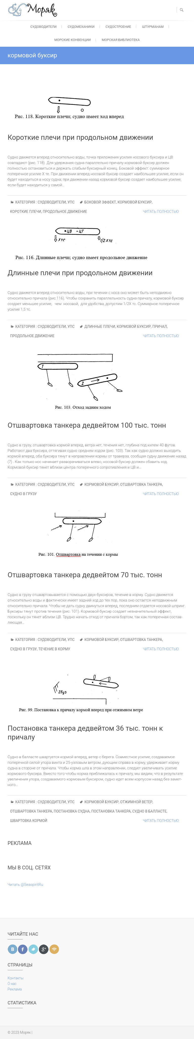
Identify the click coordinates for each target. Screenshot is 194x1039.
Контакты (15, 978)
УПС (71, 202)
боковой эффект (100, 202)
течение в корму (54, 649)
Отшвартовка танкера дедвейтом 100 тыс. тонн (87, 425)
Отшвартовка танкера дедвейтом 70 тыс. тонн (85, 575)
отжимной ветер (136, 802)
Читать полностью (161, 212)
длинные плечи (99, 327)
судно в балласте (149, 811)
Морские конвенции (72, 40)
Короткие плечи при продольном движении (80, 137)
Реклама (15, 989)
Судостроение (118, 27)
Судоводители (43, 27)
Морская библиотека (121, 40)
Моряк (25, 1032)
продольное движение (65, 212)
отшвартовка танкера (141, 484)
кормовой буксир (134, 202)
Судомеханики (81, 27)
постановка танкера (111, 811)
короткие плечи (25, 212)
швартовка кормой (28, 821)
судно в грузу (23, 494)
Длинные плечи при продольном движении (80, 273)
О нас (12, 984)
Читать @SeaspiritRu (25, 884)
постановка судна (72, 811)
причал (159, 327)
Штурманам (153, 27)
